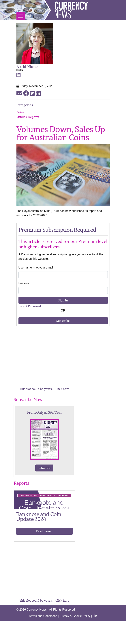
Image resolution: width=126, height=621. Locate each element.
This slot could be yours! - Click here (44, 389)
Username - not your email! (36, 267)
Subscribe (63, 320)
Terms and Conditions (43, 616)
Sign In (63, 300)
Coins (20, 112)
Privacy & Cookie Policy (74, 616)
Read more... (44, 531)
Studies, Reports (27, 117)
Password (24, 283)
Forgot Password (29, 306)
